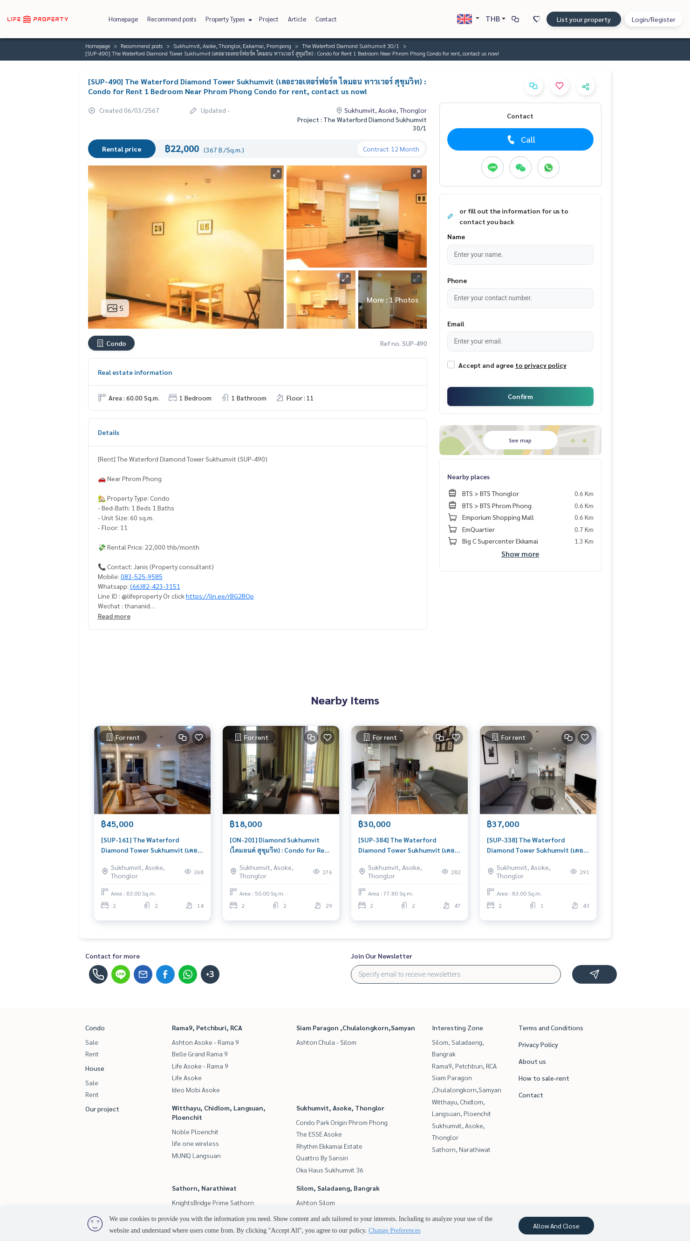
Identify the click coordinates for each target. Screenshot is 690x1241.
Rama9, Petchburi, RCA (207, 1027)
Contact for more (112, 955)
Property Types (227, 19)
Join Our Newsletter (381, 955)
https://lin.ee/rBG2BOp (220, 596)
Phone (457, 280)
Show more (520, 553)
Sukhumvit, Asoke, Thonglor (340, 1107)
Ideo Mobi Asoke (196, 1089)
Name (456, 236)
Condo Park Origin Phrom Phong (342, 1122)
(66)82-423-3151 (155, 586)
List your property (584, 19)
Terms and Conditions (551, 1027)
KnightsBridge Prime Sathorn (213, 1202)
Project (269, 19)
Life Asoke (187, 1077)
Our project (102, 1108)
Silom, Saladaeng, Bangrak (338, 1188)
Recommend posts (171, 19)
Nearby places (468, 476)
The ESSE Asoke (319, 1134)
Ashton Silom (315, 1202)
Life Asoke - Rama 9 (200, 1066)
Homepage (123, 19)
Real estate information (135, 372)
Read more (114, 616)
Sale (91, 1042)
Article (297, 19)
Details (108, 432)
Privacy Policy (538, 1044)
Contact (326, 19)
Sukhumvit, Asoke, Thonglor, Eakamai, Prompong (232, 45)
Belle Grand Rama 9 (200, 1053)
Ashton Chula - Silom (326, 1042)
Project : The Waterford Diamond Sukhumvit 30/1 (362, 123)
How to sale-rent (544, 1078)
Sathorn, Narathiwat (204, 1188)
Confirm (520, 396)
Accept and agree (485, 365)
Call (520, 139)
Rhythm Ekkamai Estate (329, 1146)
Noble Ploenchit (195, 1131)
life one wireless (195, 1143)
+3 (210, 974)
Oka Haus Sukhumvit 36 (329, 1169)
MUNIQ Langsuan (196, 1155)
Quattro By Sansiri (322, 1157)
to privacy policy (541, 365)
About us (532, 1061)
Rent (92, 1053)
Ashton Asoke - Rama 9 (205, 1042)
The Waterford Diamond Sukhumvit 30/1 (350, 45)
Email (455, 323)
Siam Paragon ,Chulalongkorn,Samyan (355, 1027)
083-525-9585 (142, 576)
